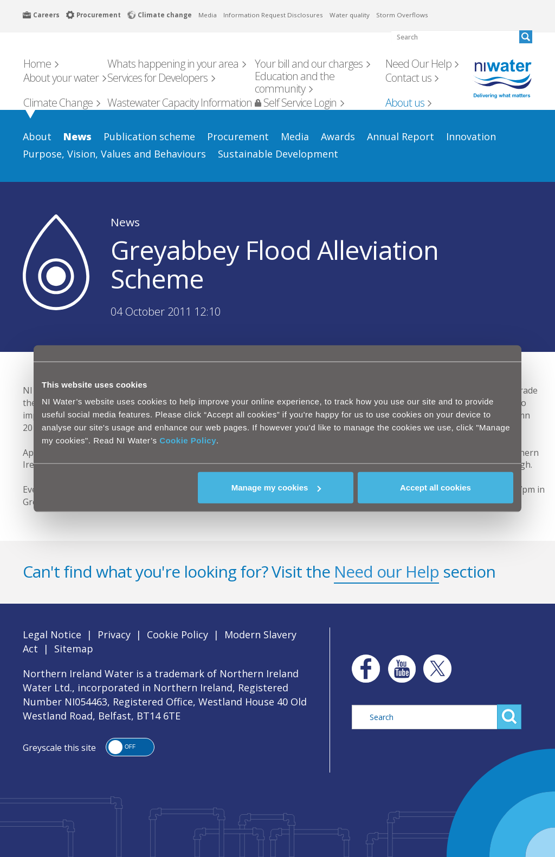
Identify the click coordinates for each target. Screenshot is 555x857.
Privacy (114, 634)
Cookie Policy (187, 440)
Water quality (350, 15)
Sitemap (73, 648)
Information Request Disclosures (273, 15)
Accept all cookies (435, 487)
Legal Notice (52, 634)
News (125, 222)
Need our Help (386, 571)
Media (207, 15)
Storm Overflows (402, 15)
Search (509, 716)
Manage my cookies (276, 487)
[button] (130, 747)
